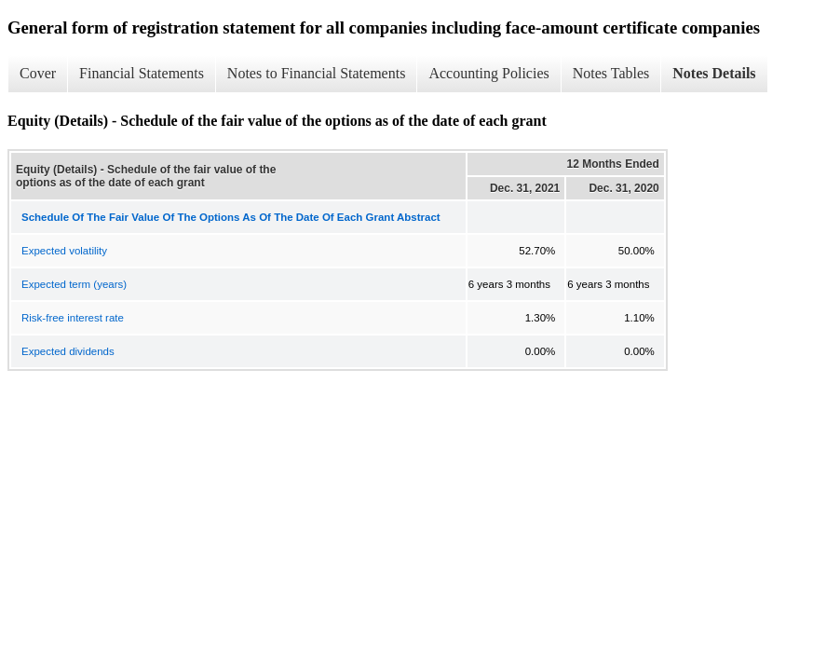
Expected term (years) (74, 284)
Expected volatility (64, 250)
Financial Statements (141, 73)
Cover (38, 73)
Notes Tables (611, 73)
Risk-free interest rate (72, 317)
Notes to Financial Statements (316, 73)
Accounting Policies (488, 73)
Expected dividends (68, 351)
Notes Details (713, 73)
